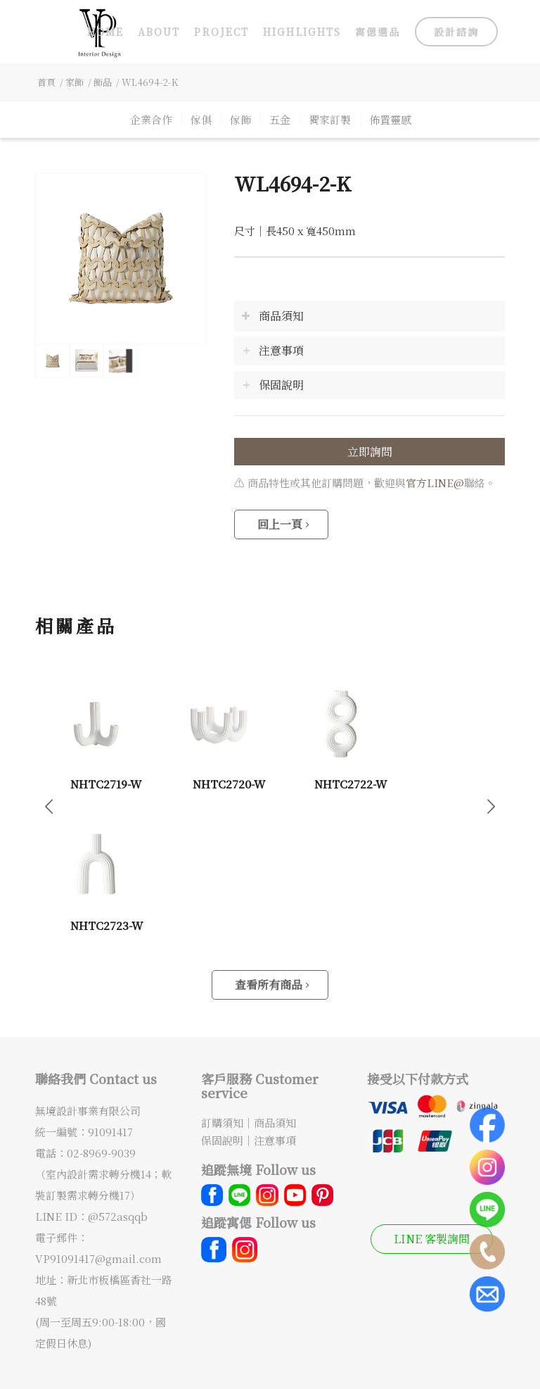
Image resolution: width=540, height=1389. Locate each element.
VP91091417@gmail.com (98, 1258)
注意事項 (275, 1140)
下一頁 (491, 805)
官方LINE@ (435, 482)
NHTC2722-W (350, 783)
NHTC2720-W (229, 783)
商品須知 (275, 1122)
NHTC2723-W (106, 925)
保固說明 (222, 1140)
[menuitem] (105, 31)
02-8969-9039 (101, 1152)
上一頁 (49, 805)
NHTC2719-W (105, 783)
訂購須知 (222, 1122)
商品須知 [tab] (272, 316)
